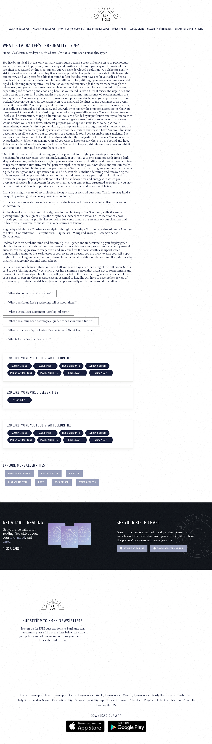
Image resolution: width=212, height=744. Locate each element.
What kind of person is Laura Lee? (29, 293)
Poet (41, 482)
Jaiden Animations (21, 372)
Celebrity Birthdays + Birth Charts (35, 52)
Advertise (135, 700)
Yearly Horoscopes (98, 28)
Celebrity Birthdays (159, 28)
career (7, 541)
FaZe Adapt (75, 372)
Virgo (42, 215)
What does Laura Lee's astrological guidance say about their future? (50, 320)
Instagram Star (18, 482)
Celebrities (59, 700)
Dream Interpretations (189, 28)
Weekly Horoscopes (44, 28)
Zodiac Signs (136, 28)
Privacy (148, 700)
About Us (189, 700)
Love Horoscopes (55, 695)
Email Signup (95, 700)
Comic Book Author (19, 473)
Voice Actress (87, 482)
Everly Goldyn (97, 365)
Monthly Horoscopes (71, 28)
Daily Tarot (119, 28)
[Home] (106, 13)
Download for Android (168, 548)
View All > (101, 372)
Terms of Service (117, 700)
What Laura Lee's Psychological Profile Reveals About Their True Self (51, 330)
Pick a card (13, 548)
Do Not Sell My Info (168, 700)
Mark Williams (49, 372)
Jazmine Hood (20, 365)
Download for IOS (132, 548)
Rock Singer (62, 482)
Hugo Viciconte (71, 365)
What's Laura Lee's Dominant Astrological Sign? (38, 311)
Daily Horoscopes (19, 28)
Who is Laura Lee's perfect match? (29, 339)
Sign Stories (76, 700)
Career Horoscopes (81, 695)
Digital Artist (50, 473)
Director (74, 473)
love (12, 537)
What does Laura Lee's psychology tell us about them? (42, 302)
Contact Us (103, 705)
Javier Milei (45, 365)
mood (21, 537)
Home (6, 52)
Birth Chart (184, 695)
